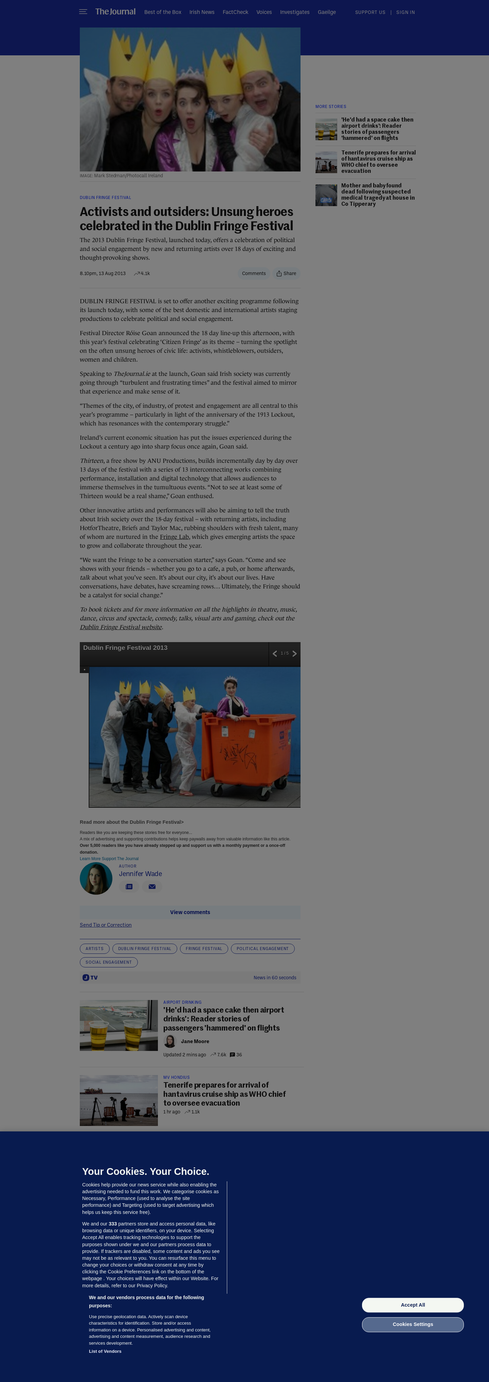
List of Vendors (105, 1351)
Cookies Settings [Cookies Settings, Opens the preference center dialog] (413, 1324)
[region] (244, 1256)
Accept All (413, 1305)
